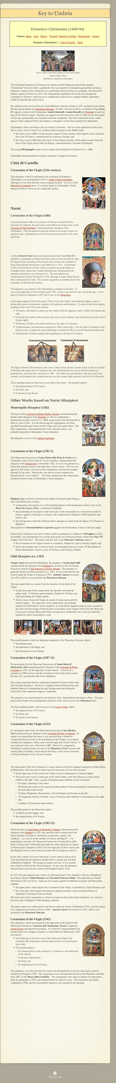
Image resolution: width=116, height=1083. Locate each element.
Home (28, 36)
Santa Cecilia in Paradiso (60, 179)
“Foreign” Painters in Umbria (62, 36)
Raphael (47, 566)
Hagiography (84, 36)
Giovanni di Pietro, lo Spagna (61, 733)
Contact (95, 36)
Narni (80, 42)
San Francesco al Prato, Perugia (45, 569)
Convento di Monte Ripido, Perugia (42, 414)
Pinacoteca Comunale (21, 185)
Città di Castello (67, 42)
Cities (36, 36)
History (43, 36)
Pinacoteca (65, 295)
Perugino (90, 112)
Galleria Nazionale (45, 438)
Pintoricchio (31, 463)
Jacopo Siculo (17, 929)
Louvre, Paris (61, 707)
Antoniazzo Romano (44, 109)
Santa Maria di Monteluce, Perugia (44, 829)
